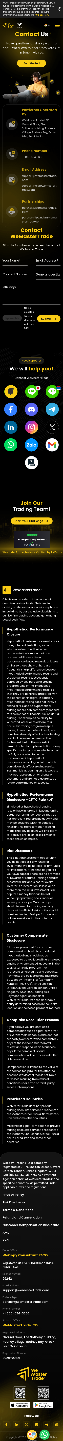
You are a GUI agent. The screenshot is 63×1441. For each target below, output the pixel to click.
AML (6, 1232)
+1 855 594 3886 (32, 157)
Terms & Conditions (18, 1210)
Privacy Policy (13, 1195)
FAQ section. (42, 14)
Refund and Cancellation (22, 1217)
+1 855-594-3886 (16, 1313)
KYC (6, 1240)
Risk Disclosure (14, 1202)
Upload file (12, 318)
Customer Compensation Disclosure (31, 1225)
